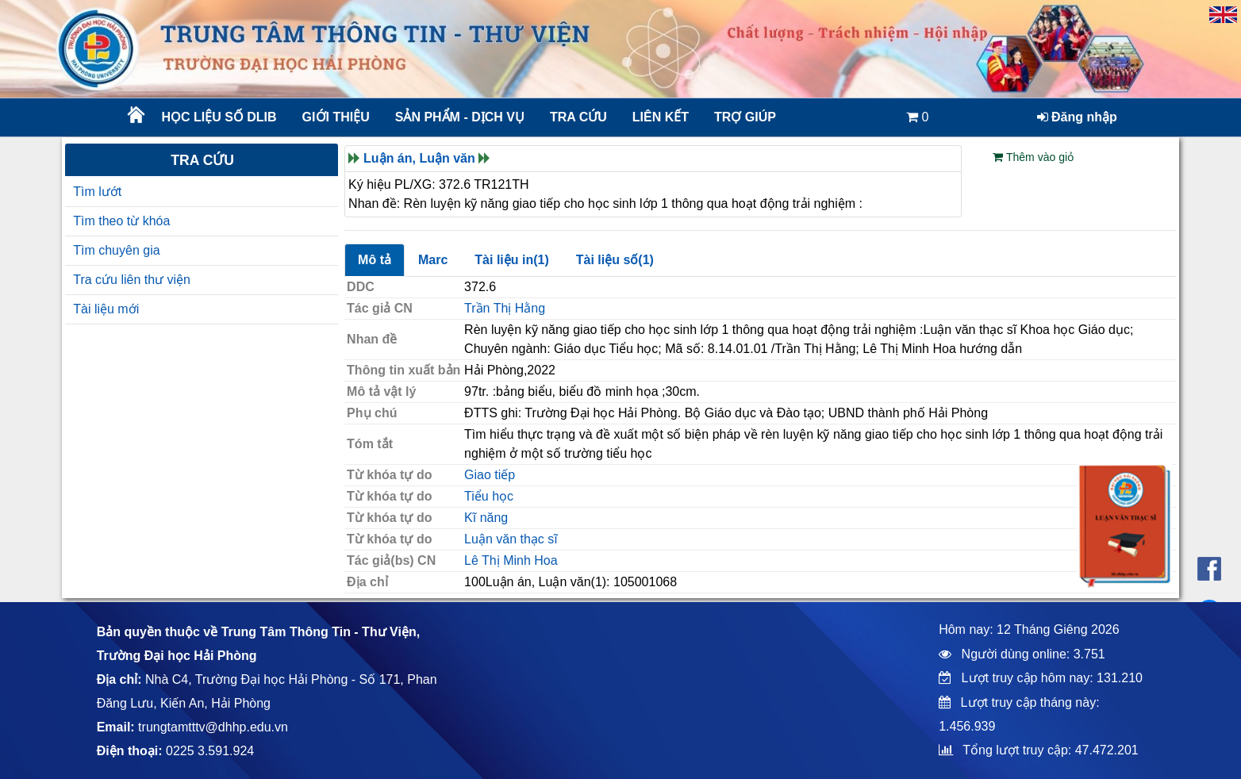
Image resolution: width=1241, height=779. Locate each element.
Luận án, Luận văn (419, 158)
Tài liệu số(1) (615, 260)
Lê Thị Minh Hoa (511, 560)
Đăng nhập (1077, 117)
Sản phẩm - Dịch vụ (458, 117)
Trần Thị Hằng (504, 308)
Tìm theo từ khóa (121, 221)
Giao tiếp (489, 475)
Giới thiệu (336, 117)
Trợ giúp (745, 117)
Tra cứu (578, 117)
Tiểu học (488, 496)
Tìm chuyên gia (116, 250)
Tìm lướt (97, 191)
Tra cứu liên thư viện (131, 279)
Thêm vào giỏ (1033, 157)
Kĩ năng (486, 517)
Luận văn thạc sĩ (511, 539)
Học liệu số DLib (218, 117)
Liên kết (660, 117)
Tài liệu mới (106, 309)
